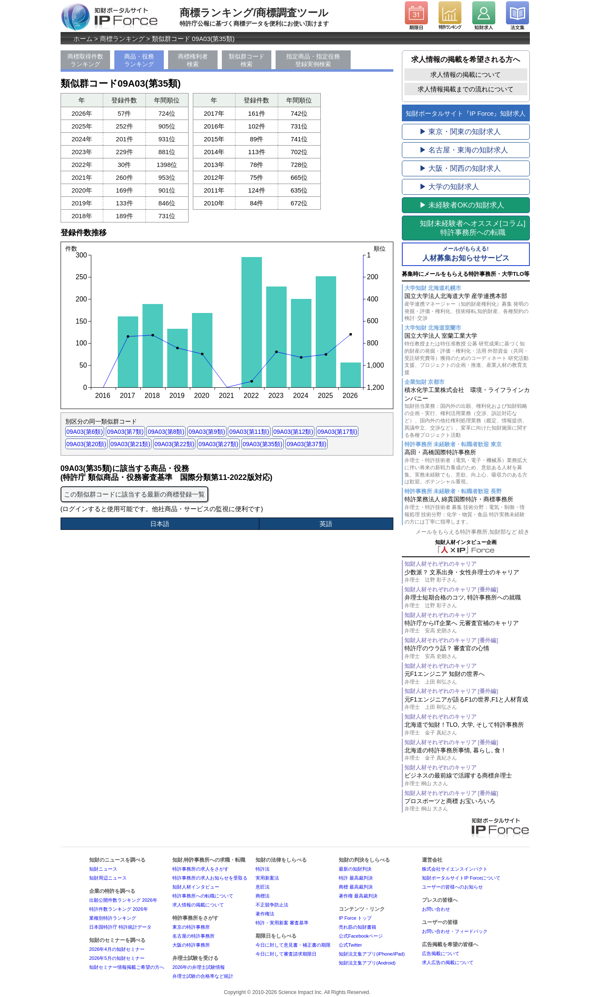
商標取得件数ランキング (85, 60)
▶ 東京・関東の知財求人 (460, 132)
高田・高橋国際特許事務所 (467, 467)
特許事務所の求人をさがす (200, 868)
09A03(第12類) (293, 431)
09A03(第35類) (262, 444)
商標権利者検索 (193, 60)
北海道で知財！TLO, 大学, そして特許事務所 (467, 728)
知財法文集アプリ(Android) (367, 962)
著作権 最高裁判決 (358, 895)
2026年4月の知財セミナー (117, 949)
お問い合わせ (436, 909)
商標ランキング (122, 38)
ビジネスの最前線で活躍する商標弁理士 (467, 779)
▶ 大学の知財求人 (449, 187)
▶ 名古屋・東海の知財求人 (464, 150)
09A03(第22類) (174, 444)
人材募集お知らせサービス (465, 253)
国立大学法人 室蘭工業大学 (467, 354)
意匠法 (263, 886)
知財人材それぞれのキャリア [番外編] (451, 589)
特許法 (263, 868)
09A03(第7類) (125, 431)
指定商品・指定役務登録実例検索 (313, 60)
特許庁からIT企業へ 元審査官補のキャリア (467, 627)
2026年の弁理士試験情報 (198, 967)
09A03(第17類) (337, 431)
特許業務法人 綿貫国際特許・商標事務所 (467, 510)
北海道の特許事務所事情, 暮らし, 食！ (467, 754)
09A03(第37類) (306, 444)
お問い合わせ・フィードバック (455, 931)
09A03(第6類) (85, 431)
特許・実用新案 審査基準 (282, 922)
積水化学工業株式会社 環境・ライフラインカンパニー (467, 412)
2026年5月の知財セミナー (117, 958)
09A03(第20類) (86, 444)
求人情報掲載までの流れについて (466, 89)
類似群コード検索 (246, 60)
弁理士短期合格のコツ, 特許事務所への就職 (467, 601)
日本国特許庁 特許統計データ (120, 927)
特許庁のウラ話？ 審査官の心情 (467, 652)
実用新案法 (267, 877)
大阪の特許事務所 (191, 944)
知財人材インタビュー (195, 886)
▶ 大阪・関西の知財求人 (460, 168)
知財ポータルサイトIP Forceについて (461, 877)
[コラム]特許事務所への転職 (472, 228)
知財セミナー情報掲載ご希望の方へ (126, 967)
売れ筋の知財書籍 (357, 927)
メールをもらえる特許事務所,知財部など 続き (472, 532)
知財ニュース (103, 868)
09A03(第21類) (130, 444)
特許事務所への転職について (202, 895)
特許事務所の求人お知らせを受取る (209, 877)
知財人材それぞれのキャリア (440, 564)
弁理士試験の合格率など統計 (202, 976)
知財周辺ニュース (108, 877)
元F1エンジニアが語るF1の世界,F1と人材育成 (467, 703)
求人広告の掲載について (448, 962)
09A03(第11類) (249, 431)
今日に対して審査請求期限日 (286, 953)
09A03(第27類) (218, 444)
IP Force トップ (355, 918)
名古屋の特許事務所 (193, 936)
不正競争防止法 (272, 904)
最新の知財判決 (355, 868)
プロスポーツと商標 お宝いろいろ (467, 805)
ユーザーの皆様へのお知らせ (452, 886)
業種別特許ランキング (112, 918)
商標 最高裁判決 (356, 886)
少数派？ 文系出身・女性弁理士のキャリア (467, 576)
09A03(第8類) (166, 431)
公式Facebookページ (361, 936)
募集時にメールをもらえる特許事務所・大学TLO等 (465, 274)
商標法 (263, 895)
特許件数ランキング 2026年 (118, 909)
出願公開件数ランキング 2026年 (123, 900)
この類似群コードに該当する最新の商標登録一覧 (134, 494)
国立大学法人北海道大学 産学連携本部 (467, 307)
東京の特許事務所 (191, 927)
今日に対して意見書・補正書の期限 (293, 944)
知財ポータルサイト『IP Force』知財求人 (466, 113)
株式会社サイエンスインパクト (455, 868)
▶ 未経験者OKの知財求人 (461, 205)
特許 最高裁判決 (356, 877)
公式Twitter (350, 944)
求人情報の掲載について (465, 74)
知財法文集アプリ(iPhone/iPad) (372, 953)
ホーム (83, 38)
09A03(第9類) (207, 431)
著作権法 (265, 913)
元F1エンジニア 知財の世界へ (467, 677)
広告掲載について (440, 953)
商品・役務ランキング (139, 60)
